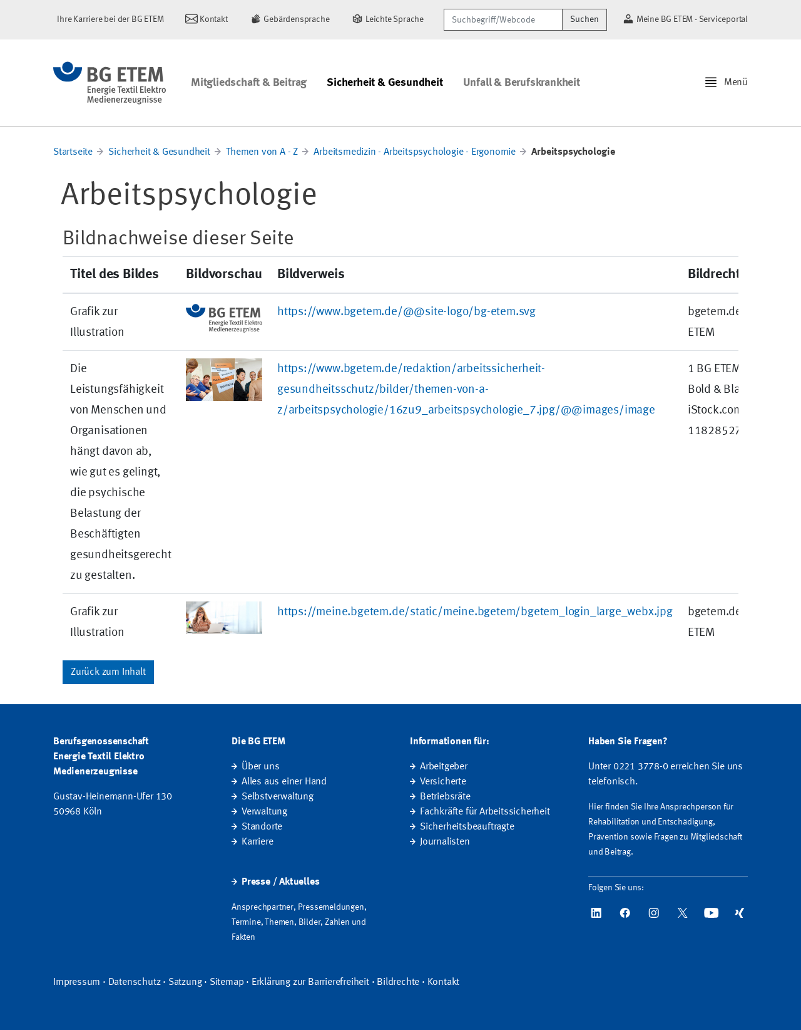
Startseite (73, 152)
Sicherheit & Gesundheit (384, 82)
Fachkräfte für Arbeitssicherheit (485, 812)
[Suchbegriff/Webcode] (503, 20)
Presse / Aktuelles (280, 882)
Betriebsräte (445, 797)
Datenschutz (134, 982)
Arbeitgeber (443, 767)
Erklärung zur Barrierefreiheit (310, 982)
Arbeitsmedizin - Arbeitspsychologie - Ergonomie (415, 152)
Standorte (262, 827)
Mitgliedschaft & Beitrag (249, 82)
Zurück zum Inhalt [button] (108, 672)
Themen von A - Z (262, 152)
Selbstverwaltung (278, 797)
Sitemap (227, 982)
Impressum (76, 982)
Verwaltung (264, 812)
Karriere (257, 842)
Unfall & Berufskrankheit (521, 82)
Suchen (584, 19)
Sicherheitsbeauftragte (467, 827)
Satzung (185, 982)
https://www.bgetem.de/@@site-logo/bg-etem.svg (406, 312)
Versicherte (443, 782)
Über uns (260, 767)
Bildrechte (398, 982)
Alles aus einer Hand (284, 782)
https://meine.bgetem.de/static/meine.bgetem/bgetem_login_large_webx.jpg (475, 612)
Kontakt (443, 982)
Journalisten (445, 842)
